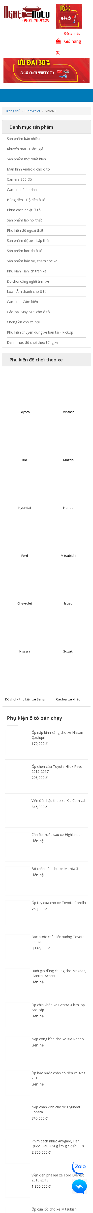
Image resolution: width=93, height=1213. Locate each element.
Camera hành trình (22, 189)
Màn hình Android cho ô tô (28, 169)
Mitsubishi (68, 555)
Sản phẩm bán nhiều (23, 138)
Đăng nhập (72, 33)
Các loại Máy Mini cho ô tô (28, 311)
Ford (24, 555)
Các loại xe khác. (68, 699)
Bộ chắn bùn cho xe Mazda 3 (54, 868)
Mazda (68, 460)
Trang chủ (12, 111)
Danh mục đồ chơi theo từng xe (32, 342)
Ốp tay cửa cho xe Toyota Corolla (58, 902)
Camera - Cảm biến (22, 301)
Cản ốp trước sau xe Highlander (56, 834)
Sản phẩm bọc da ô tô (24, 250)
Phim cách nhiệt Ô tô (24, 210)
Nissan (24, 651)
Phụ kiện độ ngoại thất (25, 230)
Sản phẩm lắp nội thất (24, 220)
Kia (24, 460)
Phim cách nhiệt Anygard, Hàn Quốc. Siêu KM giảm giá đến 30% (58, 1143)
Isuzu (68, 603)
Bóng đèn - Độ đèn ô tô (26, 199)
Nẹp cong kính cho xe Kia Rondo (57, 1039)
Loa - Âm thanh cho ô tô (27, 291)
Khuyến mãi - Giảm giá (25, 148)
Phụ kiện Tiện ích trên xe (26, 271)
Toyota (24, 412)
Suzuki (68, 651)
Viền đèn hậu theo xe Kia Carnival (58, 800)
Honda (68, 507)
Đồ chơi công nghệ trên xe (28, 281)
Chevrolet (33, 111)
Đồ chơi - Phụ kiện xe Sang (24, 699)
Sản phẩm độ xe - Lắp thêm (29, 240)
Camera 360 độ (19, 179)
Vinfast (68, 412)
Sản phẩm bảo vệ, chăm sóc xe (32, 261)
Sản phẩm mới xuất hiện (26, 159)
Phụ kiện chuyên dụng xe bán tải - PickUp (40, 332)
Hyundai (24, 507)
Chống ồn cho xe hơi (23, 322)
